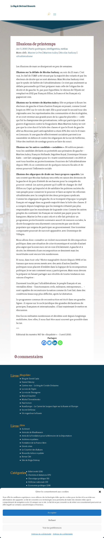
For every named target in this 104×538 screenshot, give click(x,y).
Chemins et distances (37, 475)
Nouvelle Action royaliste (33, 453)
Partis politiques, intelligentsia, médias (48, 49)
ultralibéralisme (24, 56)
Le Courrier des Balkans (32, 450)
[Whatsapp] (60, 342)
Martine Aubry (51, 52)
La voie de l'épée (29, 389)
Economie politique (37, 485)
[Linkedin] (54, 342)
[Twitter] (49, 342)
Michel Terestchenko (31, 399)
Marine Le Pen (35, 52)
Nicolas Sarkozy (68, 52)
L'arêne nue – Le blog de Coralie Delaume (40, 386)
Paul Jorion (27, 403)
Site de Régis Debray (31, 460)
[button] (99, 491)
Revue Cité (26, 457)
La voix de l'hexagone (31, 392)
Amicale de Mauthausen (32, 432)
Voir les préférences (52, 528)
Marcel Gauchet (29, 396)
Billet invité (33, 472)
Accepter (52, 513)
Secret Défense (28, 410)
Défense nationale (36, 482)
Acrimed (25, 429)
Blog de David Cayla (30, 379)
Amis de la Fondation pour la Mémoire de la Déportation (47, 436)
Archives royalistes (30, 439)
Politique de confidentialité (41, 534)
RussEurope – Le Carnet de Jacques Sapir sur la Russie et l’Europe (50, 406)
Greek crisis (27, 446)
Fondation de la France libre (34, 443)
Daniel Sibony (28, 382)
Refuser (52, 520)
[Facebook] (44, 342)
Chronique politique (37, 479)
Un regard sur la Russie (32, 413)
